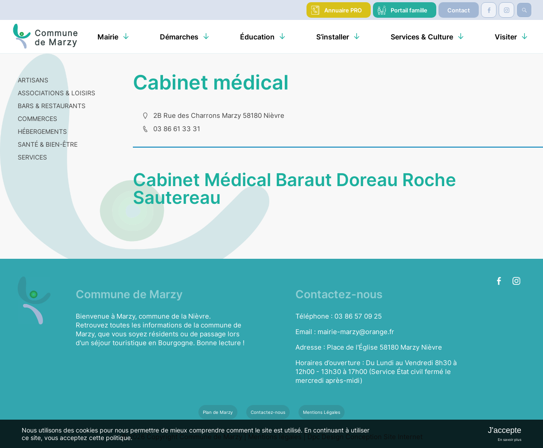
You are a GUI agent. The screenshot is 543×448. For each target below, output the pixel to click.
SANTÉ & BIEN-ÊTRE (48, 144)
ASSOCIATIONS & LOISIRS (56, 93)
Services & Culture (422, 36)
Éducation (257, 36)
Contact (458, 10)
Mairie (107, 36)
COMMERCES (37, 118)
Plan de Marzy (218, 412)
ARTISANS (33, 80)
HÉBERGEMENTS (42, 131)
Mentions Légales (321, 412)
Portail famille (409, 10)
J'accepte (504, 430)
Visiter (506, 36)
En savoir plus (509, 439)
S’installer (332, 36)
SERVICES (32, 157)
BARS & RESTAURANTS (51, 105)
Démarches (179, 36)
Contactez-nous (268, 412)
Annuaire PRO (343, 10)
